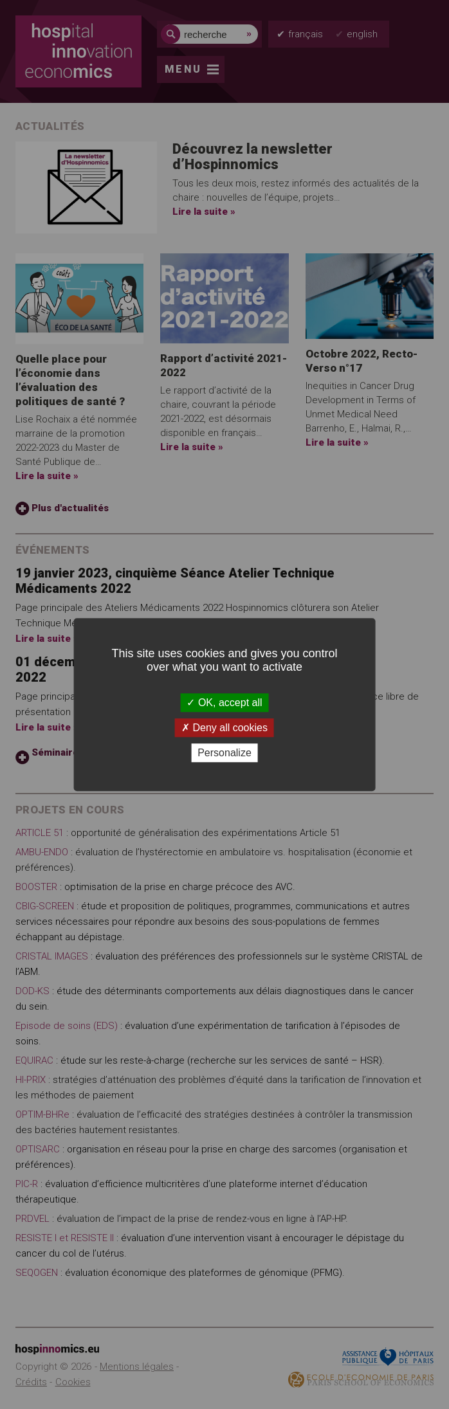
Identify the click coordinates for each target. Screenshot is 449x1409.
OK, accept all (224, 702)
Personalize (224, 752)
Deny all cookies (224, 727)
